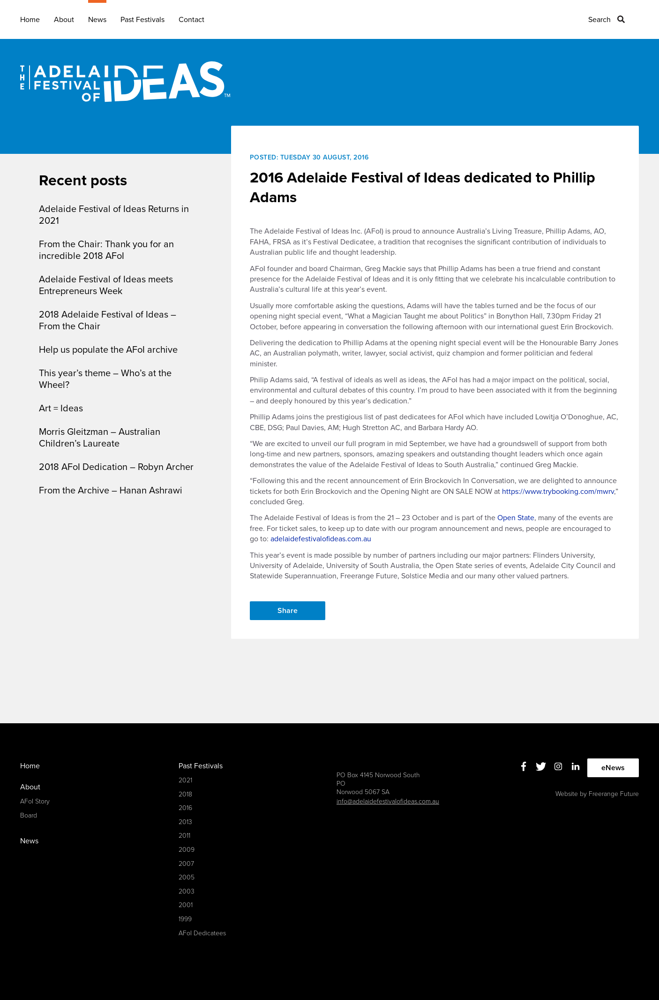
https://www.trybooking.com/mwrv (558, 491)
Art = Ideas (61, 408)
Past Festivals (142, 19)
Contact (191, 19)
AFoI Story (35, 801)
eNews (613, 768)
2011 (184, 836)
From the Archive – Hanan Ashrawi (110, 490)
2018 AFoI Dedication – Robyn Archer (116, 467)
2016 (185, 808)
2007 (186, 864)
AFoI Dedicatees (202, 933)
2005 (187, 877)
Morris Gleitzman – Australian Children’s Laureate (99, 437)
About (64, 19)
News (97, 19)
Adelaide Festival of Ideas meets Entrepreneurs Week (106, 285)
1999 (185, 919)
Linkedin (576, 767)
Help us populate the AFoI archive (108, 350)
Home (30, 19)
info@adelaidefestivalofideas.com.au (388, 801)
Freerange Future (614, 794)
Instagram (558, 767)
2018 (185, 794)
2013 (185, 822)
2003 (187, 891)
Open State (515, 518)
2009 (187, 850)
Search (599, 19)
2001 (186, 905)
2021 (185, 780)
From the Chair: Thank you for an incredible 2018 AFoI (106, 250)
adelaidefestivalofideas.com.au (320, 539)
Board (28, 815)
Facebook (524, 767)
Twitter (541, 767)
